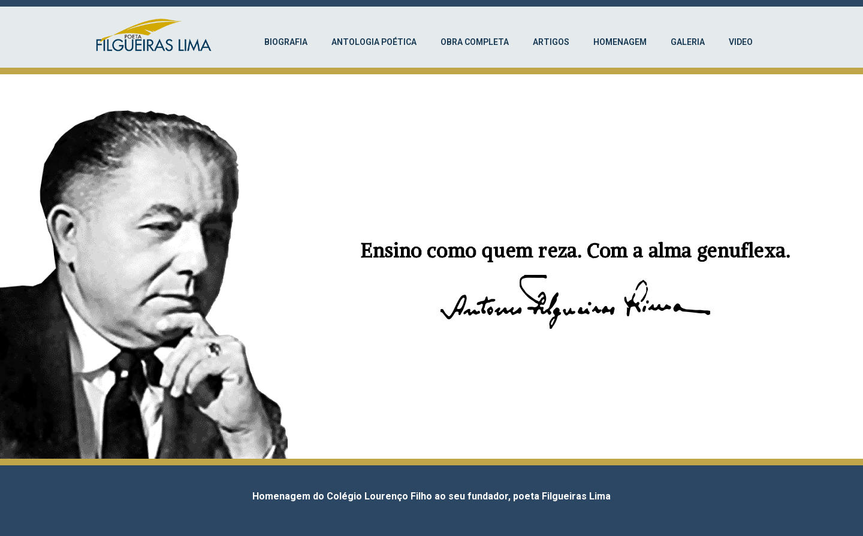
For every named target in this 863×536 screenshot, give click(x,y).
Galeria (688, 42)
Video (741, 42)
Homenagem (620, 42)
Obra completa (474, 42)
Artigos (551, 42)
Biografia (285, 42)
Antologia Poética (374, 42)
